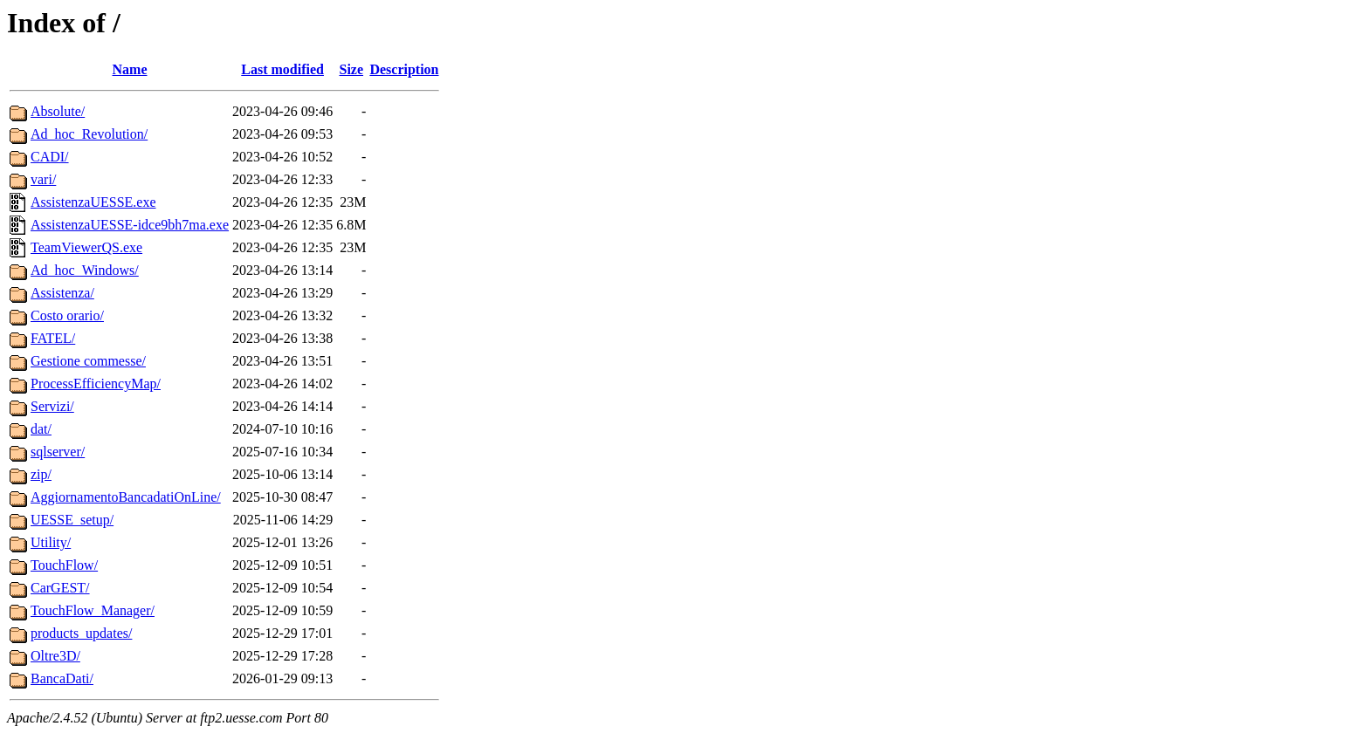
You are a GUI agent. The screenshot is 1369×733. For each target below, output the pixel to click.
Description (403, 69)
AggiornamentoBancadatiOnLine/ (126, 497)
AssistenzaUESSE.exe (93, 202)
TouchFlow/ (64, 565)
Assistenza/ (62, 292)
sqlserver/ (58, 451)
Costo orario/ (67, 315)
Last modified (282, 69)
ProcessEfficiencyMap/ (96, 383)
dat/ (41, 428)
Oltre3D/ (55, 655)
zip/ (41, 474)
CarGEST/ (60, 587)
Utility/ (51, 542)
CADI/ (50, 156)
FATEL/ (53, 338)
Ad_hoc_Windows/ (85, 270)
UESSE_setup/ (72, 519)
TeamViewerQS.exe (86, 247)
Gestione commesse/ (88, 360)
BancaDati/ (62, 678)
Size (352, 69)
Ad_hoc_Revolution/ (89, 134)
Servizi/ (52, 406)
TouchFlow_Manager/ (93, 610)
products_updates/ (81, 633)
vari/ (43, 179)
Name (130, 69)
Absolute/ (58, 111)
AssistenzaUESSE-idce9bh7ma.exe (130, 224)
